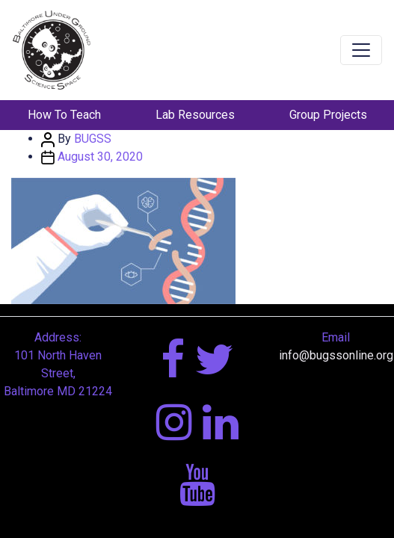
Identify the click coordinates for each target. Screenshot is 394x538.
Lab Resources (195, 115)
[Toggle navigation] (361, 50)
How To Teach (64, 115)
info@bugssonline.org (336, 355)
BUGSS (92, 139)
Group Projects (328, 115)
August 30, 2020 (100, 156)
